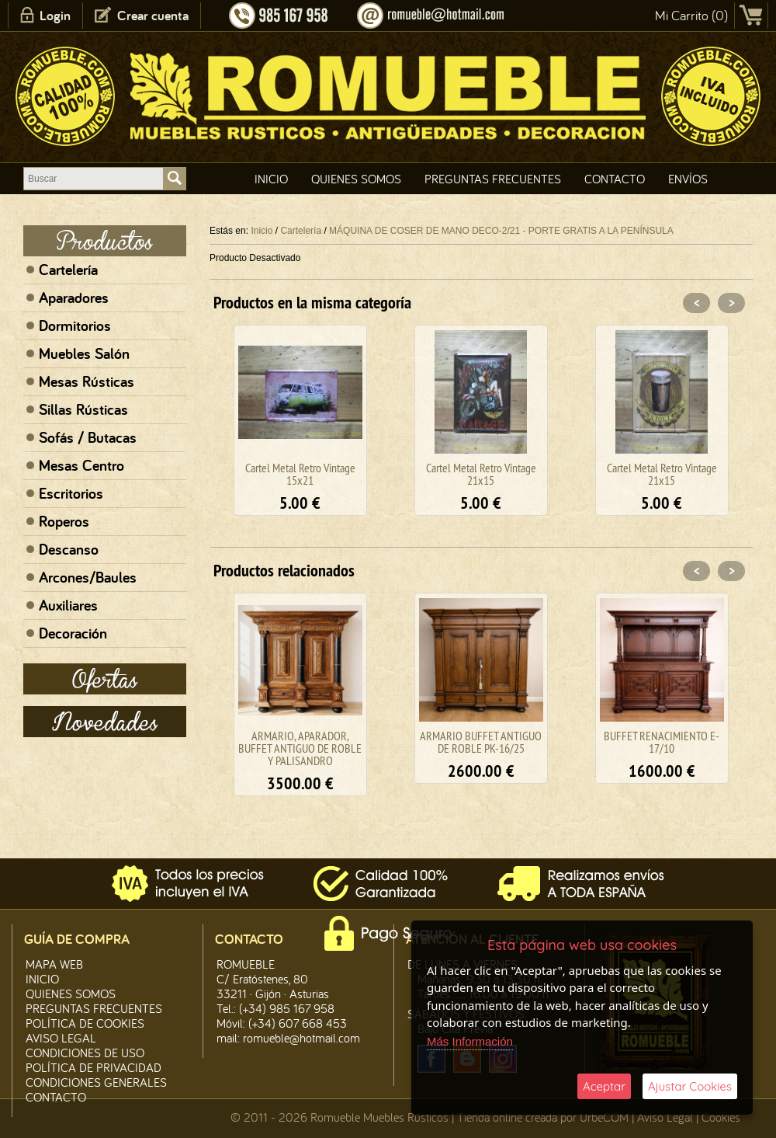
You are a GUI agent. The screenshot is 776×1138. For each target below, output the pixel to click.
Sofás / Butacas (88, 437)
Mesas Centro (81, 465)
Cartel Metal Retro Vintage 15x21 (300, 474)
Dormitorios (75, 325)
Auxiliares (68, 605)
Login (55, 15)
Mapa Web (54, 964)
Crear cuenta (153, 15)
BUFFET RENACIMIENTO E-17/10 (661, 742)
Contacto (614, 178)
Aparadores (74, 297)
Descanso (69, 549)
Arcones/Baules (88, 577)
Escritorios (71, 493)
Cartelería (68, 269)
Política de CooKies (85, 1023)
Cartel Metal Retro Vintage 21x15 (481, 474)
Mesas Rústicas (86, 381)
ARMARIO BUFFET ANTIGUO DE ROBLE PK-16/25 (481, 742)
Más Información (470, 1041)
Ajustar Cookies (690, 1086)
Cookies (721, 1117)
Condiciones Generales (96, 1082)
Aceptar (604, 1086)
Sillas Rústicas (83, 409)
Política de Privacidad (93, 1067)
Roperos (64, 521)
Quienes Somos (356, 178)
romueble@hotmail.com (301, 1038)
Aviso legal (61, 1038)
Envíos (688, 178)
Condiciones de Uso (85, 1052)
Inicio (271, 178)
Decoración (73, 633)
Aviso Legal (665, 1117)
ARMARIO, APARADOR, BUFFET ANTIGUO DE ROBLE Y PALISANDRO (300, 748)
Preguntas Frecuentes (492, 178)
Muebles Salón (84, 353)
